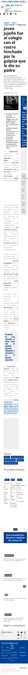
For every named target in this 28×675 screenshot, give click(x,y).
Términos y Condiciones (5, 665)
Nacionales (4, 650)
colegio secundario (17, 457)
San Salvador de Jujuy (11, 463)
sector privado (8, 575)
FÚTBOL (6, 594)
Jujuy (2, 647)
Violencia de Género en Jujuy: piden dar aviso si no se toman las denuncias (15, 559)
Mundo (3, 653)
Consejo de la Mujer (9, 555)
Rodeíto (12, 480)
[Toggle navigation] (2, 7)
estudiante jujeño (10, 460)
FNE (7, 655)
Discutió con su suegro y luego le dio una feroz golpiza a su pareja (6, 493)
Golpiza (7, 457)
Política (4, 2)
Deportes (16, 2)
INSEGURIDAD (13, 657)
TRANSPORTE (13, 655)
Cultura (8, 653)
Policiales (22, 2)
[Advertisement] (14, 433)
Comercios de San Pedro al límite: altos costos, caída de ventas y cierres (15, 579)
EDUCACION (13, 652)
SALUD (12, 660)
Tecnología (8, 658)
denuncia (20, 460)
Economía (10, 2)
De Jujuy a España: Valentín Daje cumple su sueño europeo (15, 599)
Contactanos (23, 655)
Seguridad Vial (21, 480)
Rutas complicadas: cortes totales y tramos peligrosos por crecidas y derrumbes (20, 492)
